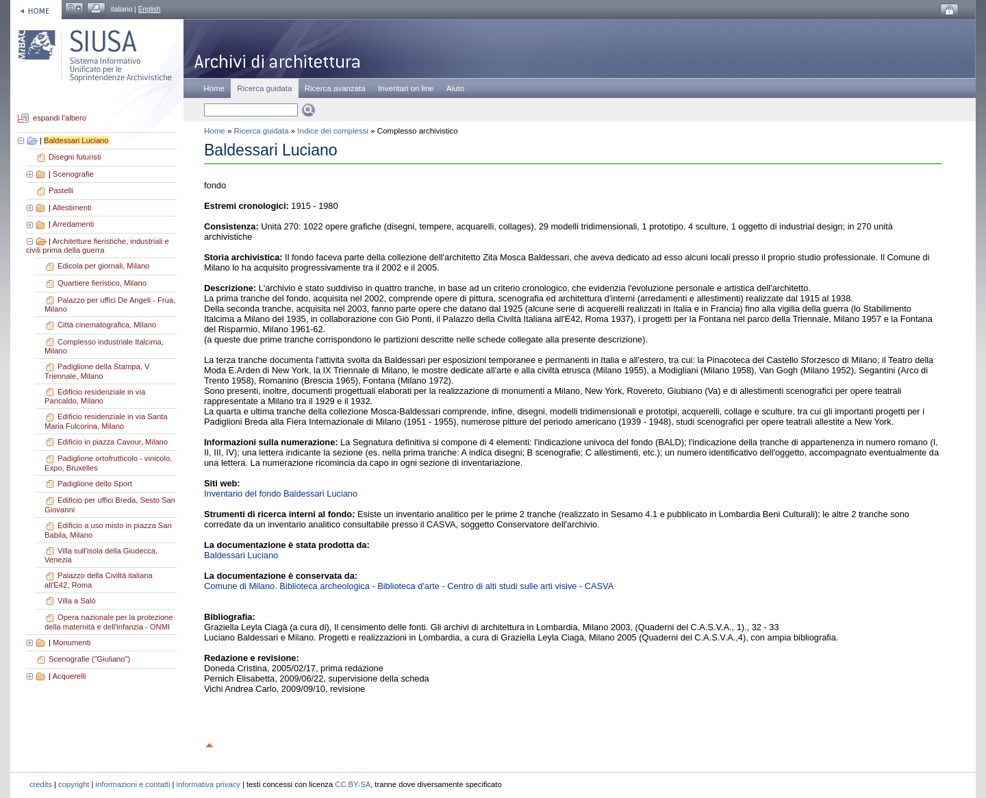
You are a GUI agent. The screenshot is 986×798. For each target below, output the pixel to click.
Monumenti (71, 642)
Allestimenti (71, 207)
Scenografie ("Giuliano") (89, 659)
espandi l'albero (59, 118)
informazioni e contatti (133, 784)
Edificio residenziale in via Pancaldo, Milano (95, 397)
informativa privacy (208, 784)
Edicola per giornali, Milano (103, 266)
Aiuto (455, 88)
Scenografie (73, 174)
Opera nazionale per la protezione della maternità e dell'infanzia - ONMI (109, 622)
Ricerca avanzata (335, 88)
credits (40, 784)
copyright (73, 784)
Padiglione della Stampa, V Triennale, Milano (97, 371)
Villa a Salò (77, 601)
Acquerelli (69, 676)
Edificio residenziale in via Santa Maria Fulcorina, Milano (106, 421)
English (149, 9)
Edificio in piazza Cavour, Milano (113, 442)
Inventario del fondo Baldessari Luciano (280, 493)
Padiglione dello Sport (95, 483)
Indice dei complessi (332, 131)
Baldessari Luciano (76, 140)
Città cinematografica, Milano (107, 325)
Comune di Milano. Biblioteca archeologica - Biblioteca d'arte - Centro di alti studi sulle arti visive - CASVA (409, 586)
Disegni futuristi (75, 157)
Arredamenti (73, 224)
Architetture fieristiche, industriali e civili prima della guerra (97, 246)
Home (214, 88)
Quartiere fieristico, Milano (102, 283)
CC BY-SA (352, 784)
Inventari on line (405, 88)
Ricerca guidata (261, 131)
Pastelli (61, 190)
